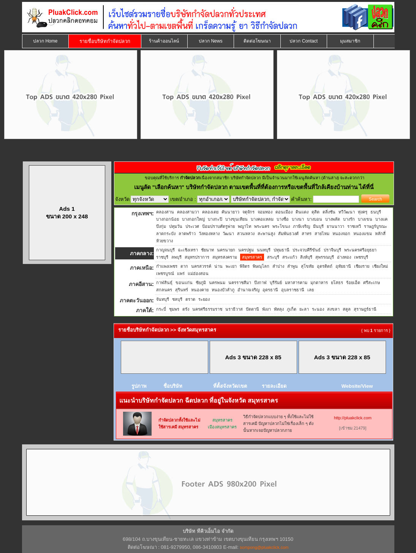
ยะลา (304, 309)
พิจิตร (245, 266)
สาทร (307, 233)
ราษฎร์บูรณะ (375, 226)
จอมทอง (265, 212)
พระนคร (261, 226)
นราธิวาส (234, 309)
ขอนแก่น (184, 282)
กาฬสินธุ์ (164, 282)
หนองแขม (362, 233)
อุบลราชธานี (292, 290)
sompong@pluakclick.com (264, 547)
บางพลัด (332, 219)
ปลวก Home (45, 41)
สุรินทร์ (181, 290)
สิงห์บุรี (306, 257)
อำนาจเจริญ (248, 290)
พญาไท (244, 226)
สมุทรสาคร (252, 257)
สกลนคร (164, 290)
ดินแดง (302, 212)
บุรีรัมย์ (276, 282)
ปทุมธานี (281, 250)
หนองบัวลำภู (223, 290)
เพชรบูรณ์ (165, 273)
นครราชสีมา (239, 282)
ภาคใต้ (144, 310)
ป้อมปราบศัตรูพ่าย (218, 226)
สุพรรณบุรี (324, 257)
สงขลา (333, 309)
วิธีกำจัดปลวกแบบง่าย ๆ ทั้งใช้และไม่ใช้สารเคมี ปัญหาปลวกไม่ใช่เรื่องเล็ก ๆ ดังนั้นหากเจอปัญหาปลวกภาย (278, 423)
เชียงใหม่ (380, 266)
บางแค (381, 219)
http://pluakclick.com (353, 418)
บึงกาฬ (260, 282)
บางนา (298, 219)
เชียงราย (361, 266)
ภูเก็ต (291, 309)
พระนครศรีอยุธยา (360, 250)
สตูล (347, 309)
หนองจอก (341, 233)
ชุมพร (174, 309)
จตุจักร (248, 212)
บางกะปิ (215, 219)
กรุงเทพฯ (141, 213)
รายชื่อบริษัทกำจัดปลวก (104, 41)
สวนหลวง (246, 233)
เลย (310, 290)
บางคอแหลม (262, 219)
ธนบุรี (375, 212)
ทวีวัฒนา (346, 212)
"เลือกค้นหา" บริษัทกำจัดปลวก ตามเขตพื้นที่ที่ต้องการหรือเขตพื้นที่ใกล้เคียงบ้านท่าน (255, 187)
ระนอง (318, 309)
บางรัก (349, 219)
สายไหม (322, 233)
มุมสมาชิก (350, 41)
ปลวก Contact (303, 41)
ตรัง (185, 309)
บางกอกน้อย (167, 219)
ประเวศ (192, 226)
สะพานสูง (266, 233)
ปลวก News (210, 41)
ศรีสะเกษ (371, 282)
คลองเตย (210, 212)
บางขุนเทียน (236, 219)
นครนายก (226, 250)
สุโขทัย (307, 266)
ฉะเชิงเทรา (188, 250)
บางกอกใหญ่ (193, 219)
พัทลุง (279, 309)
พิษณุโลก (261, 266)
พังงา (266, 309)
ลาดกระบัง (166, 233)
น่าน (218, 266)
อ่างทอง (344, 257)
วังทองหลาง (209, 233)
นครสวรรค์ (201, 266)
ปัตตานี (252, 309)
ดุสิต (316, 212)
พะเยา (231, 266)
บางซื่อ (283, 219)
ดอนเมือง (284, 212)
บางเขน (365, 219)
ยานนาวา (335, 226)
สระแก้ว (289, 257)
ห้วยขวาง (164, 241)
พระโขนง (281, 226)
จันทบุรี (162, 299)
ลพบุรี (176, 257)
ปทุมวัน (175, 226)
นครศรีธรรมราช (207, 309)
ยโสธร (337, 282)
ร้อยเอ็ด (353, 282)
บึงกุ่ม (161, 226)
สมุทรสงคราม (224, 257)
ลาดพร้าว (187, 233)
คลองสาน (165, 212)
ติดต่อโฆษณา (257, 41)
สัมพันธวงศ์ (288, 233)
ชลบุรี (177, 299)
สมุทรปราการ (197, 257)
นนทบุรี (263, 250)
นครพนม (217, 282)
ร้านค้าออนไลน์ (164, 41)
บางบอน (314, 219)
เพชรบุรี (361, 257)
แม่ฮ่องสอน (198, 273)
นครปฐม (246, 250)
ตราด (190, 299)
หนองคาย (200, 290)
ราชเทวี (354, 226)
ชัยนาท (207, 250)
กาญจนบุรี (165, 250)
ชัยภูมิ (201, 282)
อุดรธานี (270, 290)
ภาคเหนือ (141, 268)
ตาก (184, 266)
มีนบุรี (318, 226)
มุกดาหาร (319, 282)
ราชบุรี (162, 257)
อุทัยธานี (343, 266)
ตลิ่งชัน (329, 212)
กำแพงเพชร (166, 266)
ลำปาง (278, 266)
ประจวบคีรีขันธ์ (307, 250)
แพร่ (181, 273)
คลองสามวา (188, 212)
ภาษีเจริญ (301, 226)
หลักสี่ (380, 233)
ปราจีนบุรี (332, 250)
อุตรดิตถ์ (324, 266)
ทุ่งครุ (362, 212)
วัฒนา (228, 233)
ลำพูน (292, 266)
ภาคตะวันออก (136, 300)
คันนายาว (230, 212)
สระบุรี (273, 257)
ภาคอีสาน (140, 284)
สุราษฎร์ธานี (365, 309)
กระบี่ (161, 309)
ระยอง (204, 299)
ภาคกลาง (141, 253)
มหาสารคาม (296, 282)
